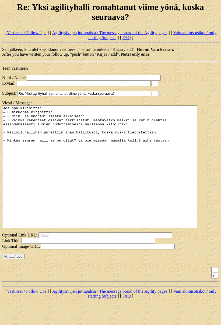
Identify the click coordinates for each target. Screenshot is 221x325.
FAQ (126, 37)
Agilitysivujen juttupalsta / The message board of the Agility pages (109, 32)
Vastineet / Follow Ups (26, 32)
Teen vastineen (15, 68)
